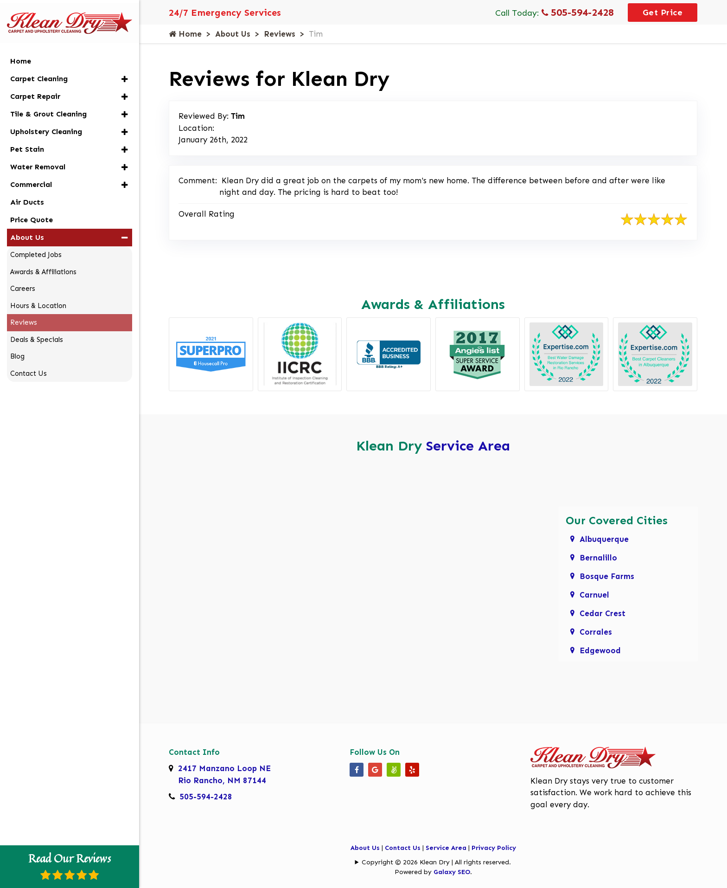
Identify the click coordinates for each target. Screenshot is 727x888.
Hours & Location (38, 300)
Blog (17, 351)
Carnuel (594, 594)
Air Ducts (27, 197)
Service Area (468, 446)
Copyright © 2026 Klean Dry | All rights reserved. (436, 862)
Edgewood (600, 650)
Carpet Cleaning (39, 73)
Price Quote (31, 214)
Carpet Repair (35, 91)
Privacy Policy (494, 848)
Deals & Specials (36, 334)
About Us (232, 34)
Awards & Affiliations (43, 267)
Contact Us (403, 848)
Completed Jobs (36, 249)
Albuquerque (604, 539)
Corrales (596, 632)
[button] (124, 74)
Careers (22, 283)
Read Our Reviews (69, 865)
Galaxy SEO (452, 872)
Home (185, 34)
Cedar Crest (602, 613)
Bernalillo (598, 557)
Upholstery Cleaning (46, 126)
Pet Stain (27, 144)
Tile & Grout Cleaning (48, 108)
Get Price (663, 12)
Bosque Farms (607, 576)
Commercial (31, 179)
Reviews (279, 34)
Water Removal (37, 161)
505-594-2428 (578, 12)
